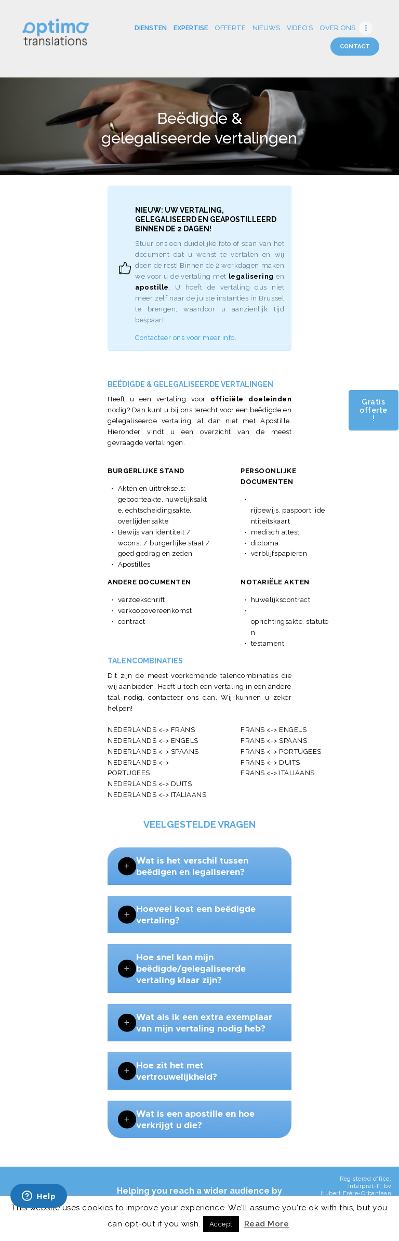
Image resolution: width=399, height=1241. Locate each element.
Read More (266, 1224)
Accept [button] (221, 1224)
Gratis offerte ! (374, 410)
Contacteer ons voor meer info (185, 338)
